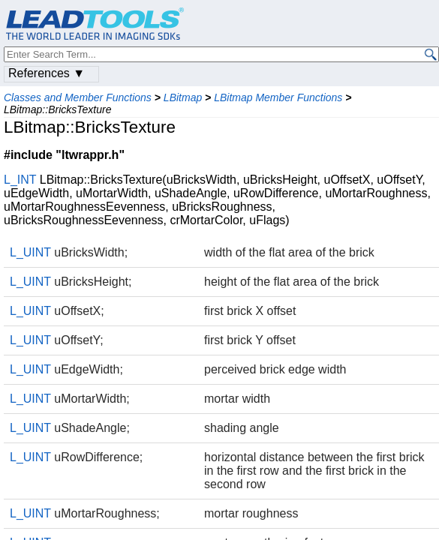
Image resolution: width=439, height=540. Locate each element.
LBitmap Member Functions (278, 98)
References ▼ (46, 73)
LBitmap (183, 98)
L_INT (20, 179)
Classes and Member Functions (78, 98)
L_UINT (30, 252)
